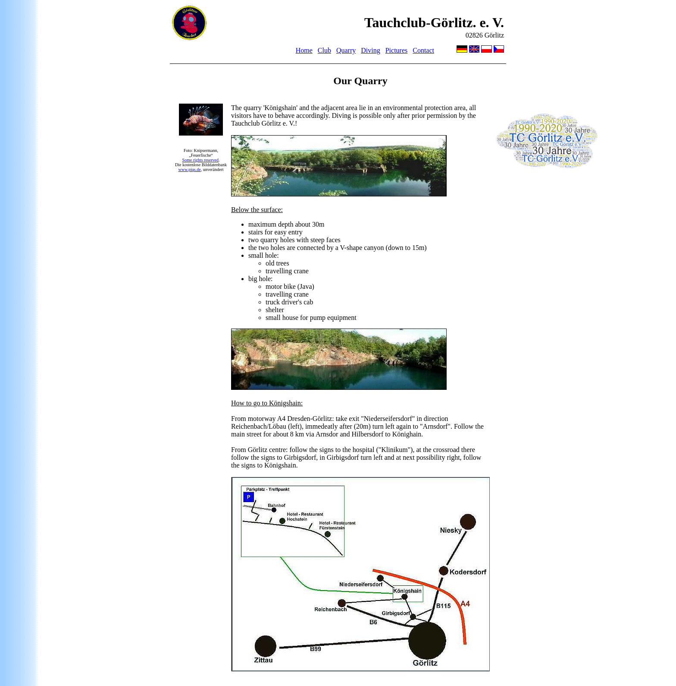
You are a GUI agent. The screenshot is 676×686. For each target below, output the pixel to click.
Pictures (396, 50)
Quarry (346, 50)
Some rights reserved (200, 160)
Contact (423, 50)
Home (304, 50)
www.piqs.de (189, 169)
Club (324, 50)
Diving (370, 50)
